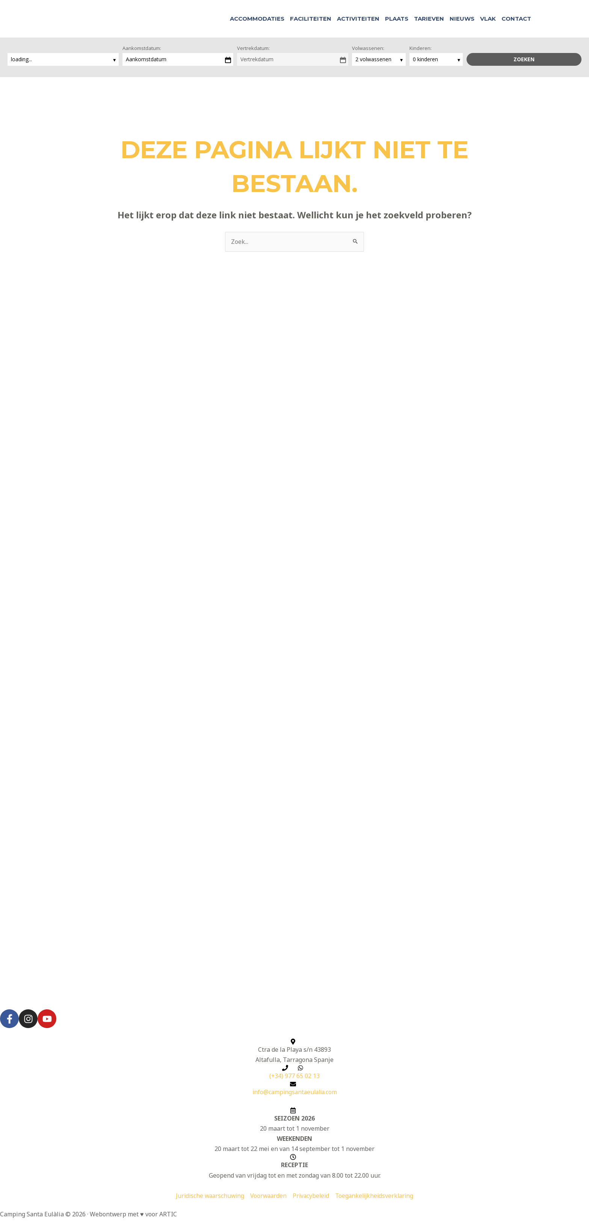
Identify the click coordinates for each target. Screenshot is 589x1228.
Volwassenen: (368, 48)
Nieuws (462, 18)
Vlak (488, 18)
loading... (22, 59)
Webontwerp (108, 1215)
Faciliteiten (310, 18)
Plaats (396, 18)
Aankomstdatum (146, 59)
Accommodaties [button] (257, 18)
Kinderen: (420, 48)
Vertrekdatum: (253, 48)
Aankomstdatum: (141, 48)
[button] (542, 19)
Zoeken (524, 59)
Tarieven (429, 18)
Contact (516, 18)
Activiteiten (358, 18)
